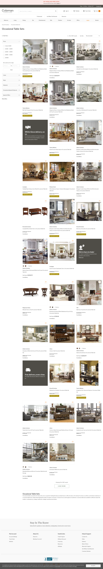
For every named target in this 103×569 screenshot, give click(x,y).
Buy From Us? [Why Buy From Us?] (37, 539)
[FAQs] (83, 539)
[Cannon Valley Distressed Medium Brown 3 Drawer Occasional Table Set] (62, 428)
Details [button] (58, 3)
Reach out (81, 257)
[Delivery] (84, 541)
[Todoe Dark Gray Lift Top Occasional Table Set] (35, 428)
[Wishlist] (11, 541)
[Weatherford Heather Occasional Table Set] (62, 388)
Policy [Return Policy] (85, 544)
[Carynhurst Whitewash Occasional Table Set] (89, 108)
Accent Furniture (5, 24)
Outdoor (60, 20)
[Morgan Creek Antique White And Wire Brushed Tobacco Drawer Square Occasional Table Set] (62, 227)
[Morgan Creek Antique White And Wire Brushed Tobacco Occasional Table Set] (89, 187)
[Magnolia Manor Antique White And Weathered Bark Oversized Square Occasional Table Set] (35, 67)
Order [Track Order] (12, 539)
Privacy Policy (57, 566)
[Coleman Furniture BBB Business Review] (51, 560)
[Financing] (60, 541)
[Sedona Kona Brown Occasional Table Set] (89, 350)
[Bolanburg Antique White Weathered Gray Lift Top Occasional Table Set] (62, 309)
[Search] (38, 11)
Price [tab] (4, 41)
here (76, 566)
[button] (66, 11)
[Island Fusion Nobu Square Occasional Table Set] (62, 147)
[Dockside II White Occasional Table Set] (62, 467)
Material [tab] (5, 85)
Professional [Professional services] (39, 16)
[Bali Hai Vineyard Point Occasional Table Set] (35, 108)
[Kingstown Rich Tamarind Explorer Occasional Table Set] (89, 388)
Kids (51, 20)
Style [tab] (4, 80)
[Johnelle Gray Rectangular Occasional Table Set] (89, 67)
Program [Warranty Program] (86, 546)
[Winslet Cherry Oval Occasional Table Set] (35, 308)
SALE (88, 20)
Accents (69, 20)
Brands (97, 20)
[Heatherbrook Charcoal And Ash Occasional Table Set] (89, 428)
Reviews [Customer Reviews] (86, 551)
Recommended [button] (89, 35)
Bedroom (6, 20)
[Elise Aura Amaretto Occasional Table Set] (89, 227)
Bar (33, 20)
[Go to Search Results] (56, 11)
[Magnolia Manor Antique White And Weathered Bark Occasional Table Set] (62, 68)
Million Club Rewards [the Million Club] (52, 16)
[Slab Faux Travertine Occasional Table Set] (89, 308)
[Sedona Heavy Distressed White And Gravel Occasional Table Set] (35, 268)
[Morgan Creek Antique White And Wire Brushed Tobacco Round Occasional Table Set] (89, 147)
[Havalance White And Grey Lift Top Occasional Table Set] (35, 349)
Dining (24, 20)
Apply (11, 69)
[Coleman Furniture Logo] (7, 12)
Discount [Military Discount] (62, 539)
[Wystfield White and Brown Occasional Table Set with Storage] (35, 469)
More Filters (4, 98)
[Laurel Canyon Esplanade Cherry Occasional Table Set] (62, 266)
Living (15, 20)
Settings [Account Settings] (13, 536)
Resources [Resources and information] (64, 16)
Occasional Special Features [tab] (10, 90)
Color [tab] (4, 75)
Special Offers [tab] (6, 95)
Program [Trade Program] (61, 536)
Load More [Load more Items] (62, 486)
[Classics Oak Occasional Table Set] (62, 349)
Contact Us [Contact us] (98, 6)
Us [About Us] (35, 536)
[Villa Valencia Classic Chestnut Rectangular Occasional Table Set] (62, 187)
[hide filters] (5, 35)
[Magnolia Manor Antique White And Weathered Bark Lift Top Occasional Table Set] (62, 108)
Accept (93, 565)
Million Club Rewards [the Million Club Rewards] (88, 548)
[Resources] (60, 544)
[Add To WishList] (46, 41)
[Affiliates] (60, 546)
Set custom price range (8, 62)
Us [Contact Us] (84, 536)
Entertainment (42, 20)
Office (78, 20)
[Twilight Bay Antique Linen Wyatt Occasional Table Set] (35, 187)
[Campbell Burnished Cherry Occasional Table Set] (35, 227)
